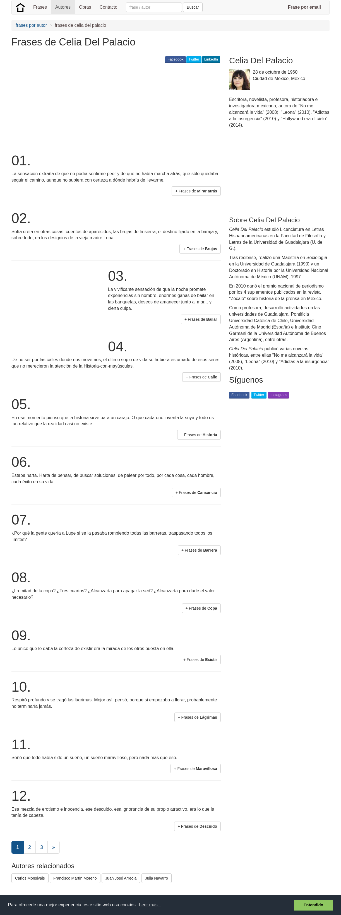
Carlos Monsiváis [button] (30, 878)
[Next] (53, 847)
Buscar (193, 7)
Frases (40, 7)
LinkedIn (211, 59)
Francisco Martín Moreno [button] (75, 878)
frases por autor (31, 25)
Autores (63, 7)
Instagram (278, 395)
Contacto (108, 7)
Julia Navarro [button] (156, 878)
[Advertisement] (113, 108)
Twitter (194, 59)
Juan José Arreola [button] (120, 878)
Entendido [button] (313, 905)
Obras (85, 7)
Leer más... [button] (150, 904)
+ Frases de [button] (196, 191)
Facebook (175, 59)
